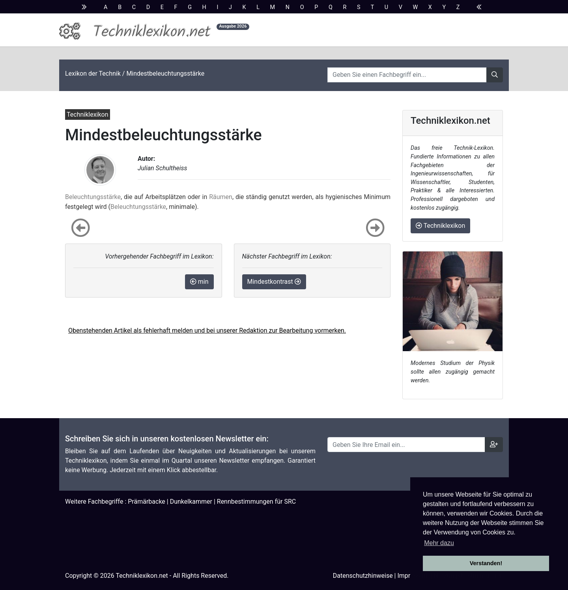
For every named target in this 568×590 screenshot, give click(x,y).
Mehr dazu (439, 543)
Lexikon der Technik (93, 73)
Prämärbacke (146, 501)
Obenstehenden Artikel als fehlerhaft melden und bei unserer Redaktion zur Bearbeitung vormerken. (207, 330)
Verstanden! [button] (486, 563)
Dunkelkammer (191, 501)
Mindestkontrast (274, 281)
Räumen (220, 197)
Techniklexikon (440, 225)
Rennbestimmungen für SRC (256, 501)
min (199, 281)
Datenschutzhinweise (363, 575)
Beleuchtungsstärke (93, 197)
